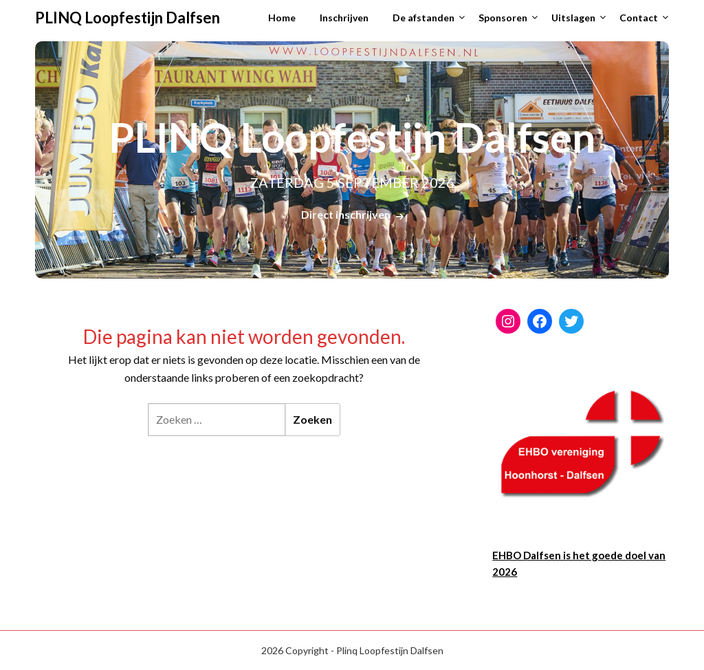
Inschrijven (344, 17)
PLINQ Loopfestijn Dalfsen (127, 17)
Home (282, 17)
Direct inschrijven (345, 214)
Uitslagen (573, 17)
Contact (638, 17)
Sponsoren (502, 17)
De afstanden (423, 17)
